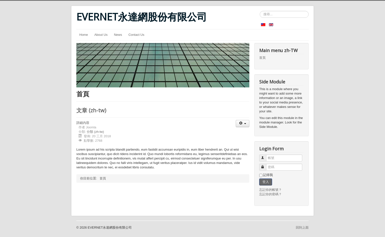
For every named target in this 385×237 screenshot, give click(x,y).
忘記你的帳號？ (270, 190)
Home (83, 35)
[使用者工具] (242, 123)
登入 (265, 182)
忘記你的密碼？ (270, 194)
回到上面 (302, 227)
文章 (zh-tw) (91, 110)
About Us (100, 35)
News (118, 35)
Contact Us (136, 35)
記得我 (268, 175)
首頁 (262, 57)
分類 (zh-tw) (95, 132)
